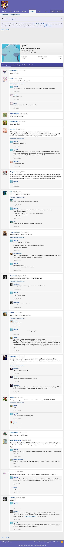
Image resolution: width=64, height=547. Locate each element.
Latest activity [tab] (16, 65)
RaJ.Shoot (13, 276)
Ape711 (15, 86)
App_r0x (12, 129)
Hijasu (12, 397)
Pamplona (13, 356)
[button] (28, 11)
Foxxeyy (12, 497)
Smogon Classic (6, 542)
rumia (11, 78)
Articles (16, 11)
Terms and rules (38, 542)
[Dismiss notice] (61, 19)
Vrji (11, 191)
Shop (38, 11)
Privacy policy (47, 542)
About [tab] (31, 65)
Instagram (12, 19)
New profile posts (15, 14)
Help (54, 542)
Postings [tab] (24, 65)
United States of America (32, 48)
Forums (24, 11)
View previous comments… (17, 84)
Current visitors (5, 14)
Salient (12, 312)
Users (32, 11)
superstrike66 (14, 113)
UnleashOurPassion (30, 516)
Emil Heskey (14, 121)
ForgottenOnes (15, 232)
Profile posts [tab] (6, 65)
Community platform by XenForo (32, 545)
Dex (10, 11)
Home (4, 11)
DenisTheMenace (15, 440)
